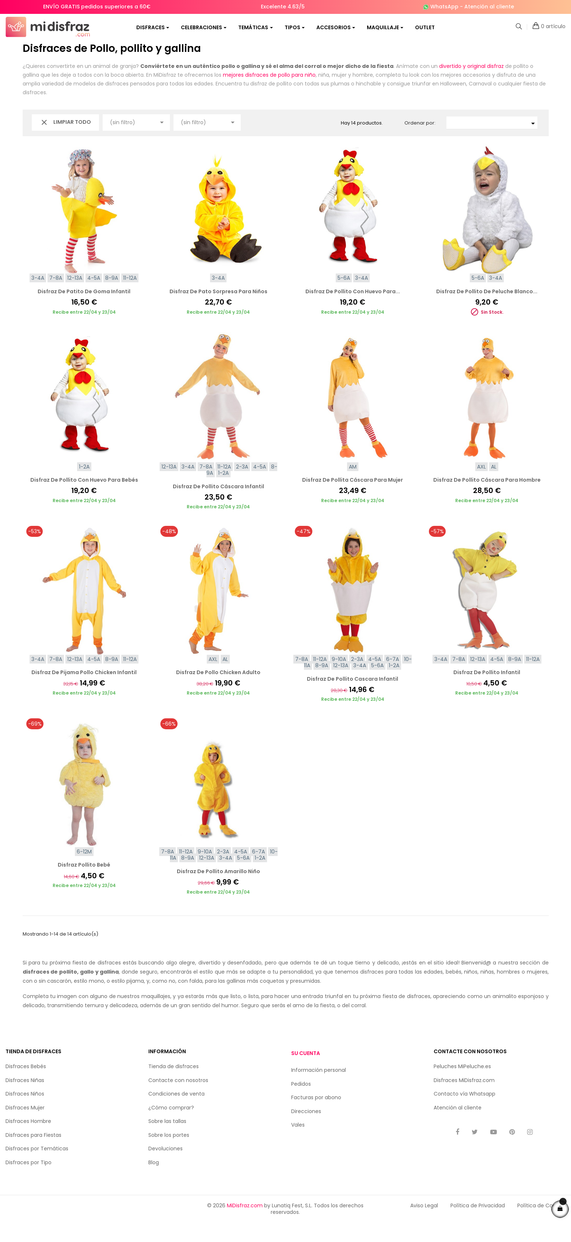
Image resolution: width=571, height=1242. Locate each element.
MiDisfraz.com (245, 1224)
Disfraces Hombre (28, 1140)
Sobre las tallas (167, 1140)
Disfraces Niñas (24, 1099)
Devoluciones (165, 1168)
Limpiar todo (65, 141)
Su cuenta (305, 1072)
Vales (298, 1144)
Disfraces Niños (24, 1113)
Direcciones (306, 1130)
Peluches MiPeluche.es (462, 1085)
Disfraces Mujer (25, 1127)
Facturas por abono (316, 1116)
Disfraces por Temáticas (36, 1168)
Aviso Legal (424, 1224)
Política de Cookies (541, 1224)
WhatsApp (444, 6)
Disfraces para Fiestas (33, 1154)
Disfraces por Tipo (28, 1181)
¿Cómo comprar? (171, 1127)
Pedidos (301, 1103)
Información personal (318, 1089)
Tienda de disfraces (173, 1085)
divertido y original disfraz (471, 85)
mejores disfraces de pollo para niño (269, 94)
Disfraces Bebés (25, 1085)
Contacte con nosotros (178, 1099)
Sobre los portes (168, 1154)
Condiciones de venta (176, 1113)
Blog (153, 1181)
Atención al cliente (489, 6)
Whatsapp (482, 1113)
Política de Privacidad (477, 1224)
